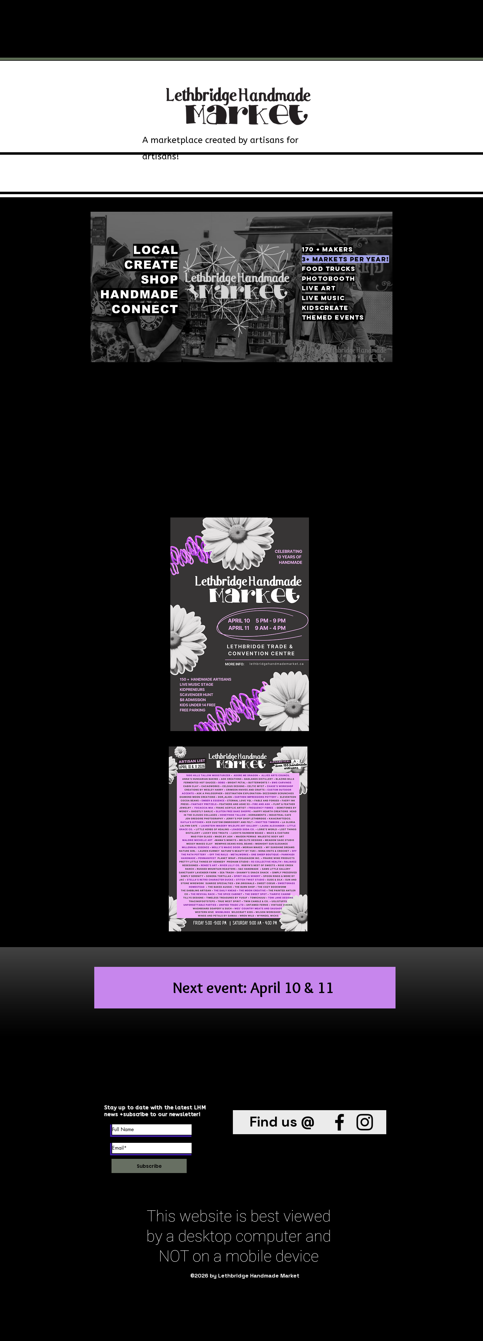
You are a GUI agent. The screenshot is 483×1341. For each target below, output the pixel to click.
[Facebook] (339, 1122)
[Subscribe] (149, 1166)
